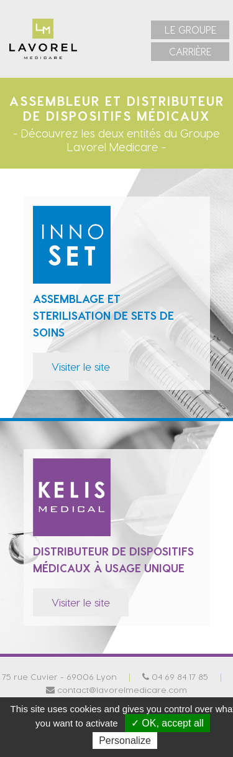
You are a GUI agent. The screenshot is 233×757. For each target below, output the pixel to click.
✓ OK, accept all (167, 723)
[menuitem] (190, 30)
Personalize (125, 740)
